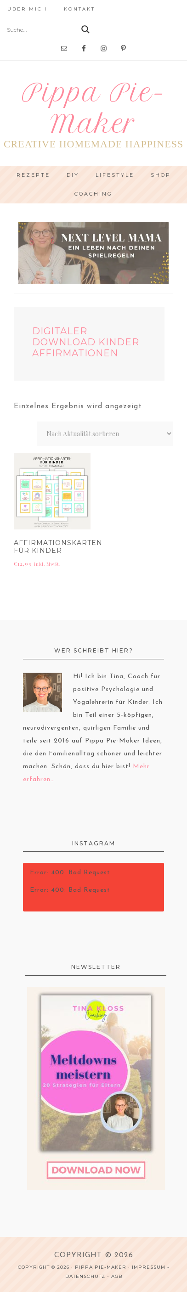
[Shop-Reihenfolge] (105, 433)
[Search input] (42, 29)
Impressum (148, 1267)
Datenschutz (85, 1276)
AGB (116, 1276)
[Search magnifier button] (85, 29)
